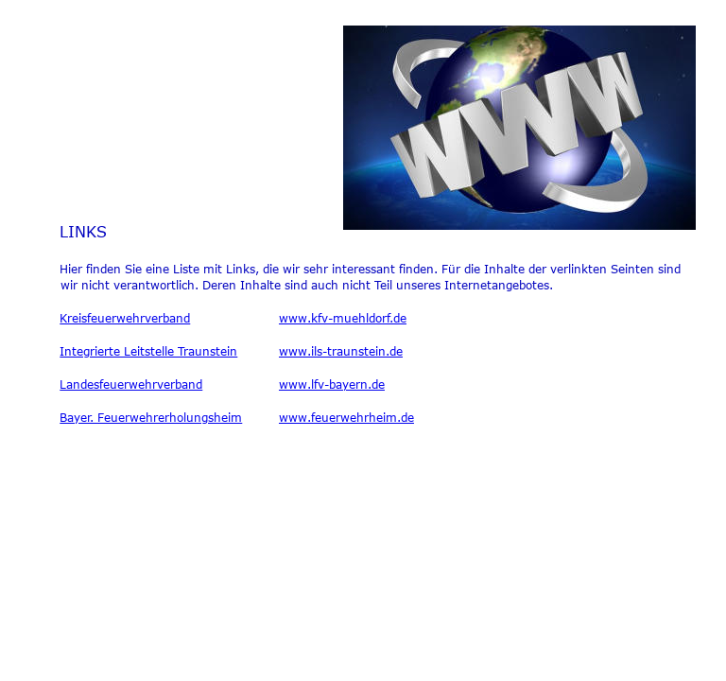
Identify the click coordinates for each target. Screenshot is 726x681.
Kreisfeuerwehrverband (125, 317)
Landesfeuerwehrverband (131, 384)
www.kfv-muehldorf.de (342, 317)
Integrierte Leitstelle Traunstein (148, 351)
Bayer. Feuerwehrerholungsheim (151, 417)
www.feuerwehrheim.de (346, 417)
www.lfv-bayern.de (332, 384)
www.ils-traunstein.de (341, 351)
